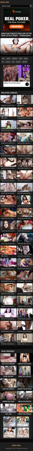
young (8, 62)
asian (20, 58)
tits (3, 62)
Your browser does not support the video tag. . (16, 47)
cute (13, 62)
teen (3, 58)
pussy (25, 58)
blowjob (14, 58)
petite (8, 58)
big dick (24, 62)
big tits (18, 62)
